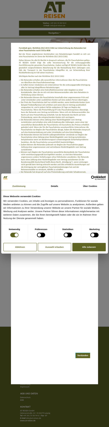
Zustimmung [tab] (18, 186)
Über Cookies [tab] (90, 186)
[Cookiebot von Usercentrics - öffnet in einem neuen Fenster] (93, 178)
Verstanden (82, 355)
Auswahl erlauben (54, 247)
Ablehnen (20, 247)
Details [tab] (54, 186)
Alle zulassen (89, 247)
